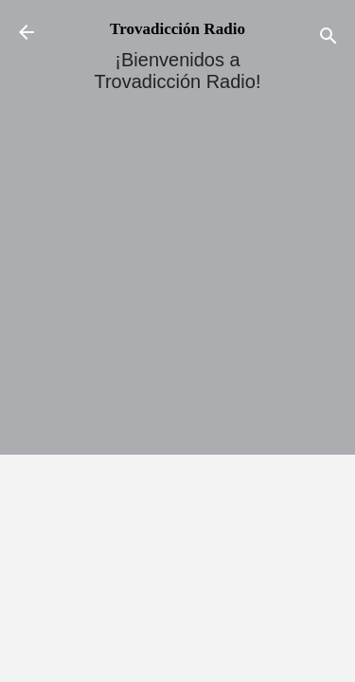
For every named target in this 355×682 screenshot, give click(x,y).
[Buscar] (328, 38)
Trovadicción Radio (177, 29)
